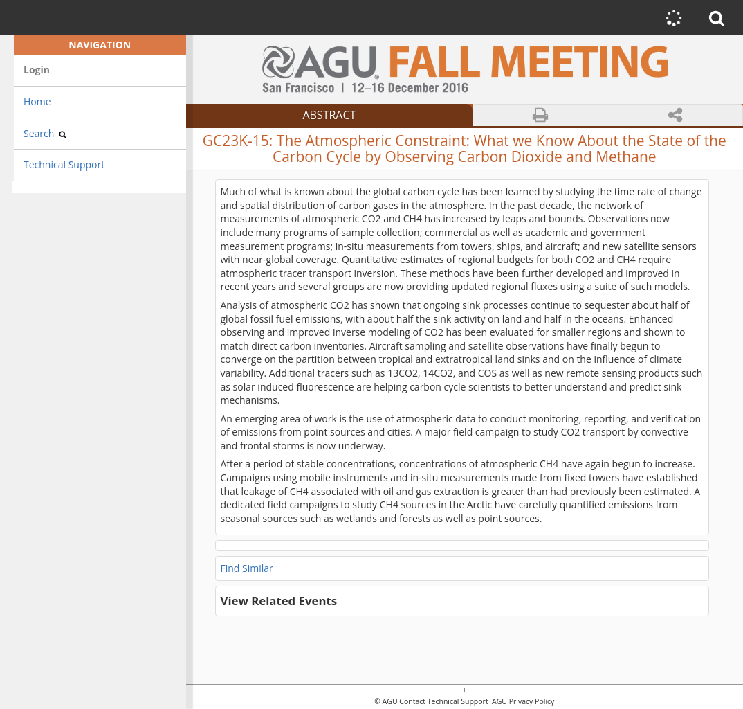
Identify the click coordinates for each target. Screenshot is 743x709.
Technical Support (64, 164)
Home (37, 101)
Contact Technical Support (443, 702)
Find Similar (247, 568)
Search (45, 133)
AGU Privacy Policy (522, 702)
